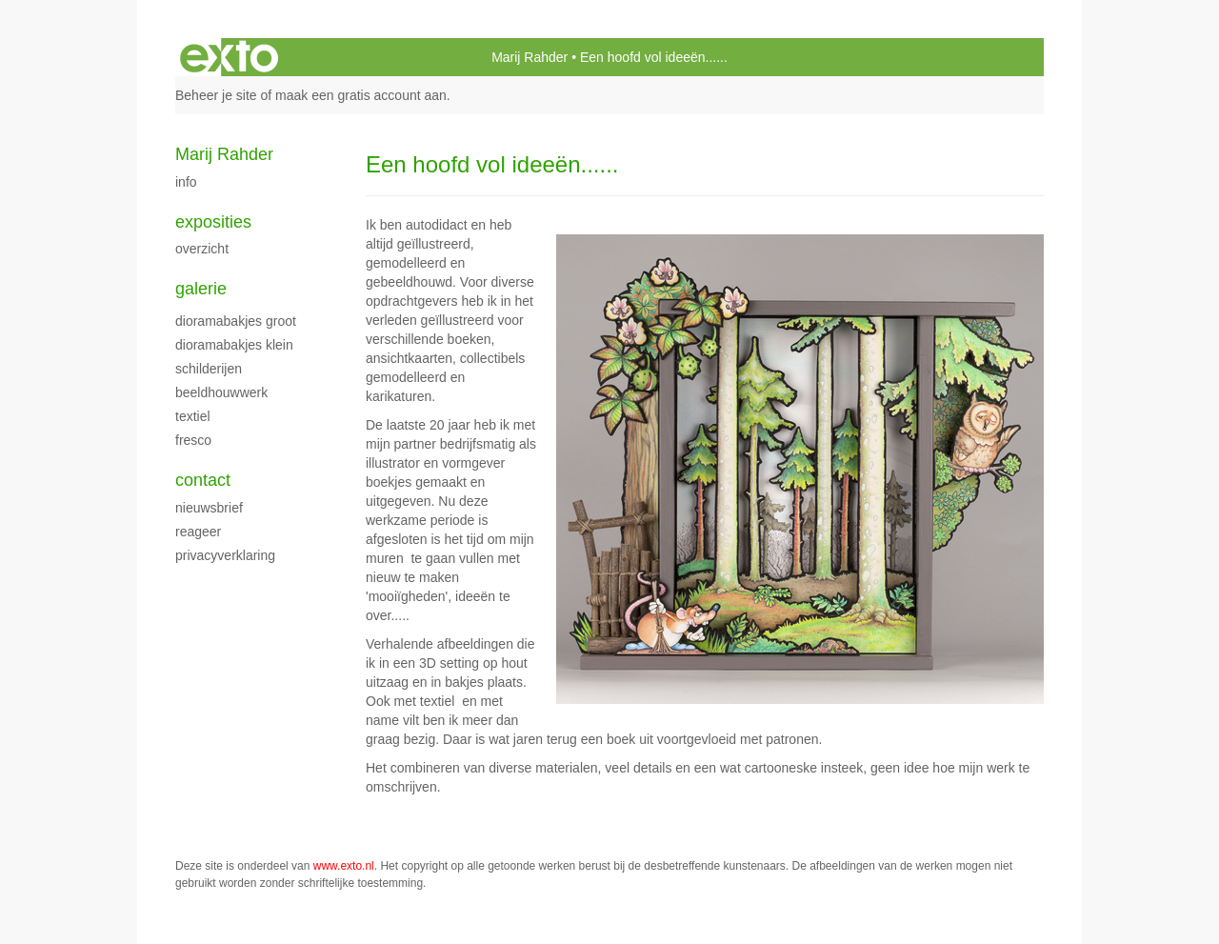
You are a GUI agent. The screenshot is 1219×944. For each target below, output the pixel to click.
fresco (193, 440)
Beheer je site (216, 95)
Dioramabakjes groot (235, 321)
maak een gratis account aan (361, 95)
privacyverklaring (225, 555)
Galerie (201, 288)
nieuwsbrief (209, 507)
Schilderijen (208, 368)
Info (186, 182)
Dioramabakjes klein (234, 344)
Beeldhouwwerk (221, 392)
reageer (198, 531)
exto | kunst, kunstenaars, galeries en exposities (229, 57)
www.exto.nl (343, 866)
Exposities (213, 221)
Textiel (192, 416)
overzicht (202, 248)
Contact (202, 480)
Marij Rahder (529, 57)
